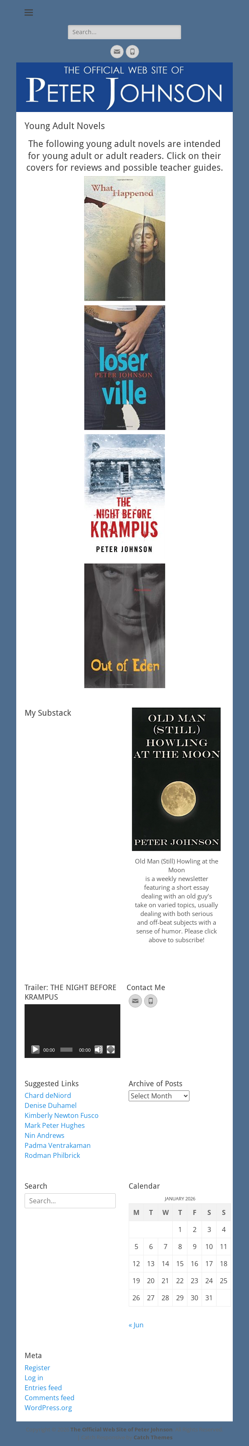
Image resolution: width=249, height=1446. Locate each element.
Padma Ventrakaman (58, 1145)
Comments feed (50, 1397)
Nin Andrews (45, 1135)
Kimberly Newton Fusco (62, 1115)
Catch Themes (153, 1437)
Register (37, 1367)
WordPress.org (48, 1407)
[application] (72, 1031)
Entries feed (43, 1387)
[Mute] (99, 1049)
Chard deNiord (48, 1095)
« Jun (136, 1324)
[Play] (35, 1049)
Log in (34, 1377)
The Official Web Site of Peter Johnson (121, 1429)
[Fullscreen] (111, 1049)
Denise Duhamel (51, 1105)
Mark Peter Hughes (55, 1125)
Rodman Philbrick (52, 1155)
